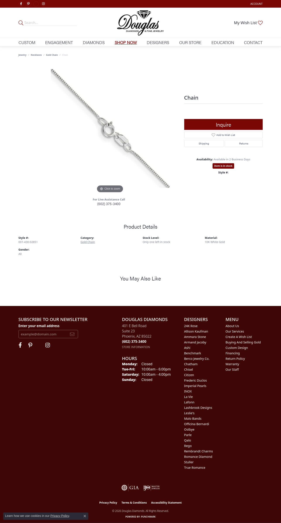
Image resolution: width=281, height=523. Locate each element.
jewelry (23, 54)
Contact (253, 42)
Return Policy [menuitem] (235, 359)
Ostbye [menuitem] (189, 429)
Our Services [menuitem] (235, 331)
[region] (110, 128)
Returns (243, 143)
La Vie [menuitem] (188, 397)
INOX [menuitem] (188, 391)
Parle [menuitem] (188, 435)
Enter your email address (39, 326)
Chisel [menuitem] (188, 369)
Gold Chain (52, 54)
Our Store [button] (190, 42)
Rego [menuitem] (188, 446)
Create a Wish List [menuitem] (239, 337)
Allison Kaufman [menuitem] (196, 331)
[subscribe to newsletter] (72, 334)
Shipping (204, 143)
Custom (27, 42)
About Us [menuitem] (232, 326)
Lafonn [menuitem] (189, 402)
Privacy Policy (108, 502)
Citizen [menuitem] (189, 375)
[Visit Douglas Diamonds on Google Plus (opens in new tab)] (36, 4)
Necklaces (36, 54)
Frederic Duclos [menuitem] (195, 380)
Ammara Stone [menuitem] (195, 337)
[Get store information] (136, 347)
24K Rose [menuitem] (191, 326)
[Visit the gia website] (130, 487)
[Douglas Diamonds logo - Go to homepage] (140, 23)
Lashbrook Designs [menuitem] (198, 408)
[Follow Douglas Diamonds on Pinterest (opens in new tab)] (28, 4)
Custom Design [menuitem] (237, 348)
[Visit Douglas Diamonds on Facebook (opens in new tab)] (21, 4)
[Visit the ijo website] (151, 487)
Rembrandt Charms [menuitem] (198, 451)
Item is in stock (223, 165)
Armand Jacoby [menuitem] (195, 342)
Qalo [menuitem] (187, 440)
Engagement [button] (59, 42)
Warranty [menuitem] (232, 364)
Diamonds (94, 42)
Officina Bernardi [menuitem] (196, 424)
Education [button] (222, 42)
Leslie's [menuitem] (189, 413)
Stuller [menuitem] (189, 462)
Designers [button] (158, 42)
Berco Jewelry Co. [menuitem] (196, 359)
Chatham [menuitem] (191, 364)
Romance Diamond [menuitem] (198, 457)
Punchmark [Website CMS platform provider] (148, 516)
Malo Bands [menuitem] (192, 418)
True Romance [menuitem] (194, 467)
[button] (255, 4)
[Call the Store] (134, 341)
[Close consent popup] (84, 516)
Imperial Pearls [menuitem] (195, 386)
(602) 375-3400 (109, 203)
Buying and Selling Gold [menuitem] (243, 342)
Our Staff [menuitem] (232, 369)
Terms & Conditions (134, 502)
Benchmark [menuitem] (192, 353)
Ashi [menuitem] (187, 348)
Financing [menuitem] (233, 353)
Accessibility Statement (166, 502)
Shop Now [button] (126, 42)
